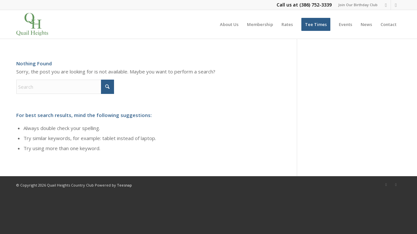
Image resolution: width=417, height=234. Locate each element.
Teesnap (124, 185)
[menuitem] (356, 4)
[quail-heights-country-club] (32, 24)
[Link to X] (396, 5)
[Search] (65, 87)
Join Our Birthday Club (358, 4)
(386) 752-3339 (315, 5)
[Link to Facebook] (386, 5)
